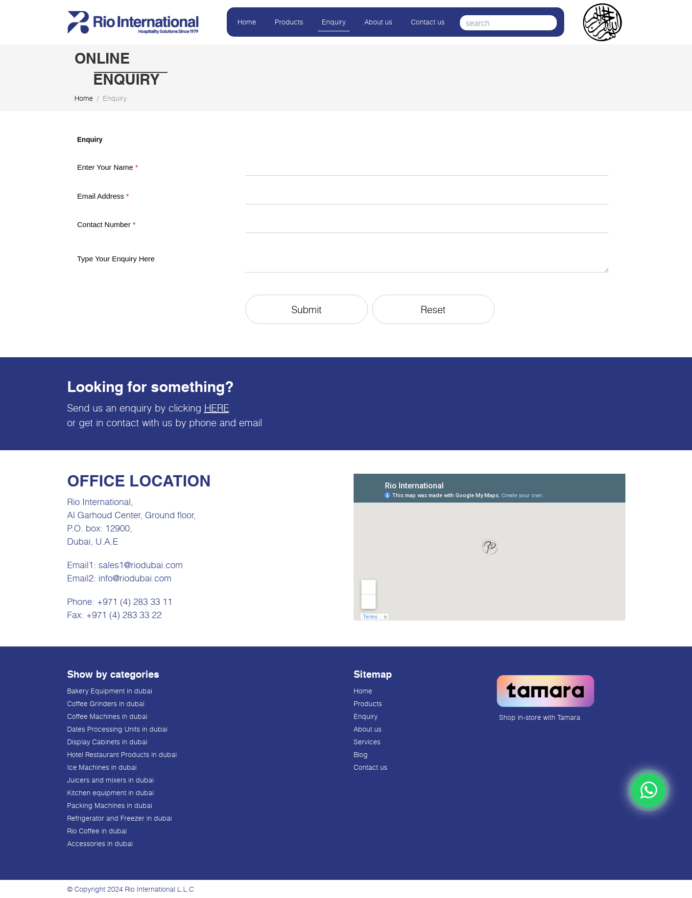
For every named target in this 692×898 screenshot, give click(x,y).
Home (247, 22)
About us (378, 22)
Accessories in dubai (100, 843)
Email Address (103, 196)
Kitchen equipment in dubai (110, 792)
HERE (216, 407)
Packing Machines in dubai (109, 805)
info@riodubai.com (134, 578)
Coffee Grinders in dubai (105, 703)
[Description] (427, 259)
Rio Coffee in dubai (97, 831)
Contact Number (106, 224)
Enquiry (334, 22)
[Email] (427, 196)
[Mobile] (427, 225)
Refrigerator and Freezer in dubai (119, 818)
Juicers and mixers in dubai (110, 780)
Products (289, 22)
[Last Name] (427, 168)
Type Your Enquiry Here (116, 258)
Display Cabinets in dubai (107, 742)
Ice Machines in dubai (102, 767)
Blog (361, 754)
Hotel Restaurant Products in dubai (122, 754)
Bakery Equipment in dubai (109, 691)
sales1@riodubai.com (140, 565)
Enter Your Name (107, 167)
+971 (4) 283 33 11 (134, 601)
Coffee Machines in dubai (107, 716)
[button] (306, 309)
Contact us (428, 22)
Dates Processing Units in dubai (117, 729)
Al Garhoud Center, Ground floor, (131, 515)
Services (367, 742)
